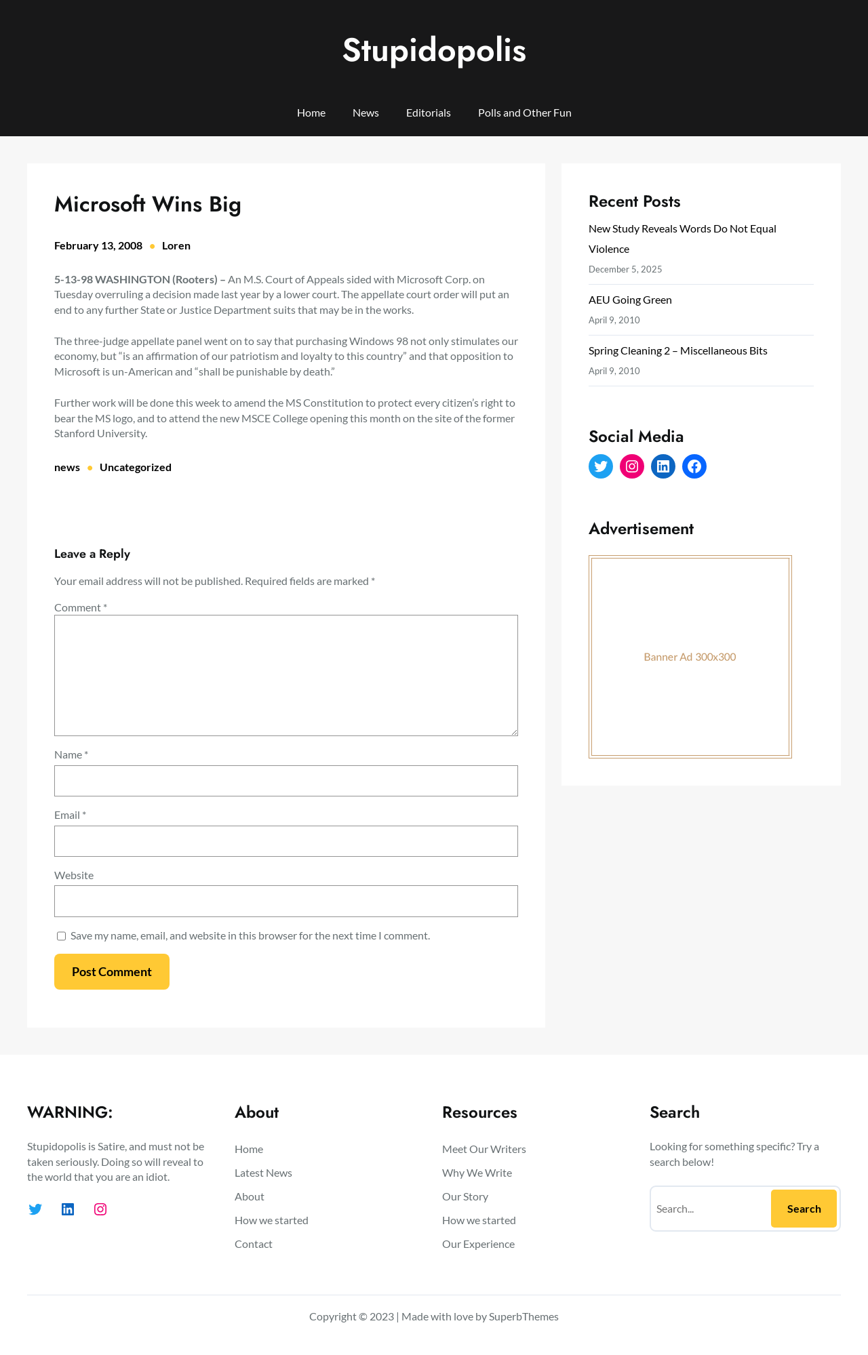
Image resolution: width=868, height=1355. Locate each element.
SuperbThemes (524, 1316)
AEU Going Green (630, 299)
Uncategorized (136, 466)
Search (804, 1208)
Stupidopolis (434, 49)
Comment (80, 607)
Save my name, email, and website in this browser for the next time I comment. (250, 935)
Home (311, 112)
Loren (176, 245)
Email (70, 814)
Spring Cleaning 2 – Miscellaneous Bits (678, 350)
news (67, 466)
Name (71, 754)
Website (74, 874)
